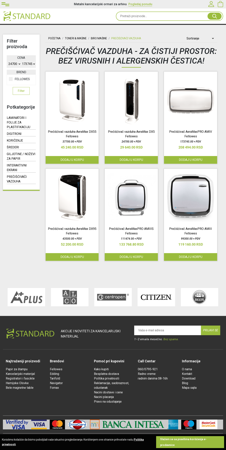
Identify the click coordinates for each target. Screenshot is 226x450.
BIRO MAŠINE (99, 38)
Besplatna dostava (106, 374)
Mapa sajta (189, 388)
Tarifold (55, 378)
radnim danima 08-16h (153, 378)
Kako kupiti (101, 369)
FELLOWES (19, 79)
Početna (54, 38)
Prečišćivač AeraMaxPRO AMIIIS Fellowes (131, 231)
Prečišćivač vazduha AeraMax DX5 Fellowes (131, 134)
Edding (54, 374)
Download (188, 378)
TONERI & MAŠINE (76, 38)
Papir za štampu (17, 369)
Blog (185, 383)
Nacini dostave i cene (108, 392)
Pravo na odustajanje (108, 401)
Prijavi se (210, 330)
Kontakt (187, 374)
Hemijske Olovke (17, 383)
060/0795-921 (148, 369)
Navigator (56, 383)
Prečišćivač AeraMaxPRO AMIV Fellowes (190, 134)
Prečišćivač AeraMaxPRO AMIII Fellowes (190, 231)
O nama (187, 369)
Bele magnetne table (19, 388)
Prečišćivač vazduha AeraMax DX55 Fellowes (72, 134)
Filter (21, 91)
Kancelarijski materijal (20, 374)
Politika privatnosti (106, 378)
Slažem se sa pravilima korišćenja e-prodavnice (183, 442)
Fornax (54, 388)
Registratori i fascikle (20, 378)
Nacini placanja (104, 397)
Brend (21, 72)
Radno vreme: (147, 374)
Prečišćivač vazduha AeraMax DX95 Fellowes (72, 231)
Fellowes (56, 369)
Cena (21, 58)
